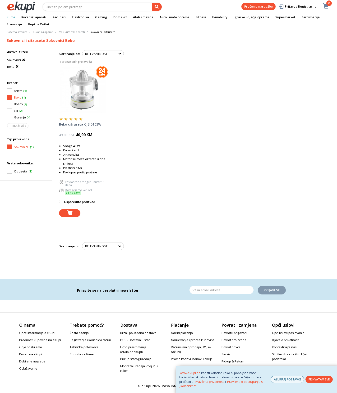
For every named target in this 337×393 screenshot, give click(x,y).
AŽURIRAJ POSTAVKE (287, 379)
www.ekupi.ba (190, 373)
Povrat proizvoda (234, 340)
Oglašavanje (28, 368)
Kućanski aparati (33, 17)
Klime (11, 17)
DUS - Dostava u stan (135, 340)
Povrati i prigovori (234, 333)
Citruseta (20, 171)
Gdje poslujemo (30, 347)
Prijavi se (272, 290)
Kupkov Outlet (38, 24)
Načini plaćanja (182, 333)
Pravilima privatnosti (209, 381)
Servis (226, 354)
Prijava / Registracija (297, 6)
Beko (13, 66)
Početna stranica (17, 32)
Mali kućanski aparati (72, 32)
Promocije (14, 24)
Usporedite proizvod (77, 202)
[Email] (221, 290)
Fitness (201, 17)
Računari (59, 17)
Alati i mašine (143, 17)
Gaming (101, 17)
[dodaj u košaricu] (69, 213)
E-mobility (219, 17)
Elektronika (80, 17)
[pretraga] (157, 7)
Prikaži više (18, 125)
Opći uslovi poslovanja (288, 333)
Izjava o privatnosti (285, 340)
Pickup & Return (233, 361)
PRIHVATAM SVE (319, 379)
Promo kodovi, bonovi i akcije (192, 359)
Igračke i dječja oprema (251, 17)
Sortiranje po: (69, 54)
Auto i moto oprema (174, 17)
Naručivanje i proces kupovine (193, 340)
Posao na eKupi (30, 354)
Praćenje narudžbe (258, 6)
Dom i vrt (120, 17)
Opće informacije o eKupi (37, 333)
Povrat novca (231, 347)
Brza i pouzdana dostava (138, 333)
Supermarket (285, 17)
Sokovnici (16, 60)
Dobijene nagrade (32, 361)
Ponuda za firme (82, 354)
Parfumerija (310, 17)
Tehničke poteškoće (84, 347)
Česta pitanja (79, 333)
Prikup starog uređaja (136, 359)
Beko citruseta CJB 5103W (80, 124)
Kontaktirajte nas (284, 347)
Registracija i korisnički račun (90, 340)
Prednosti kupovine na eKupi (40, 340)
